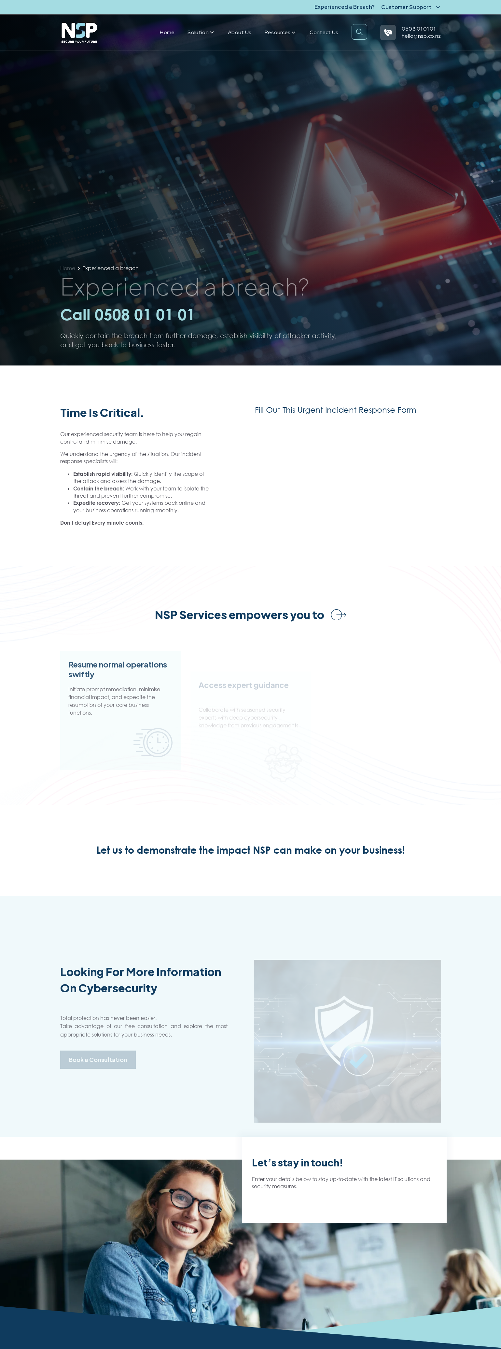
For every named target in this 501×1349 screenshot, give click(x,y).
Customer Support (406, 7)
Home (167, 32)
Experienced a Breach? (344, 7)
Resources (280, 32)
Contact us (324, 32)
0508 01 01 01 (418, 28)
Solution (201, 32)
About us (240, 32)
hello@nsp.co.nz (421, 36)
